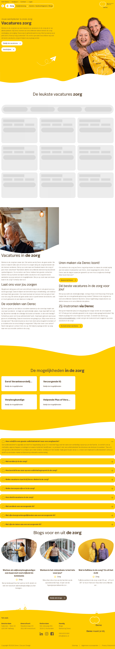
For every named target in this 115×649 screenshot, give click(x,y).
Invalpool (15, 2)
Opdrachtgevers (41, 6)
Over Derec (5, 2)
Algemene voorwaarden (89, 645)
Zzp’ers (31, 6)
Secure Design (25, 645)
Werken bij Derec (65, 628)
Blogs (51, 6)
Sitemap (75, 645)
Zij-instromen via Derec (71, 326)
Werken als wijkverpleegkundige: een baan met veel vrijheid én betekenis (18, 574)
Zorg (10, 6)
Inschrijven (8, 49)
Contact (23, 2)
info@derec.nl (64, 636)
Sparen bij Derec (68, 280)
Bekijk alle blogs (57, 600)
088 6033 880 (64, 633)
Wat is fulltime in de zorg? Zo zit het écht (97, 573)
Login (30, 2)
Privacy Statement (108, 645)
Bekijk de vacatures (12, 43)
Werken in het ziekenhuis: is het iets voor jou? (58, 573)
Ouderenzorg (21, 6)
